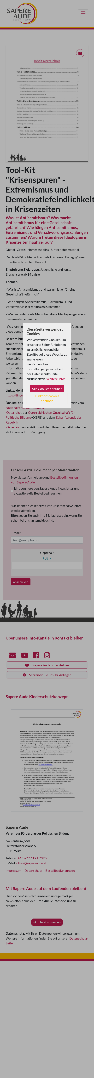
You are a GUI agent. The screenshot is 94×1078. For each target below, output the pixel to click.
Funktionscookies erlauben (47, 398)
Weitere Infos (55, 379)
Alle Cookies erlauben (47, 389)
